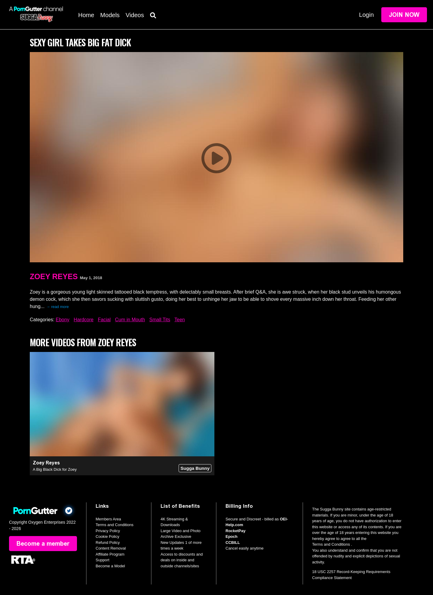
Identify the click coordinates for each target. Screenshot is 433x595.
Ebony (62, 319)
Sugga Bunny (195, 468)
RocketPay (235, 531)
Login (366, 14)
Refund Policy (108, 542)
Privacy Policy (108, 531)
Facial (104, 319)
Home (86, 15)
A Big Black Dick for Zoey (55, 469)
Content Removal (111, 548)
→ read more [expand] (57, 306)
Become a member (43, 543)
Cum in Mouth (130, 319)
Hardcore (84, 319)
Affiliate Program (110, 554)
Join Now (404, 14)
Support (102, 560)
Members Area (108, 519)
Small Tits (159, 319)
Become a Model (110, 566)
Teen (179, 319)
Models (109, 15)
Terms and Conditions (115, 525)
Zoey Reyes (54, 276)
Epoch (232, 536)
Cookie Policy (107, 536)
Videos (135, 15)
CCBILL (233, 542)
